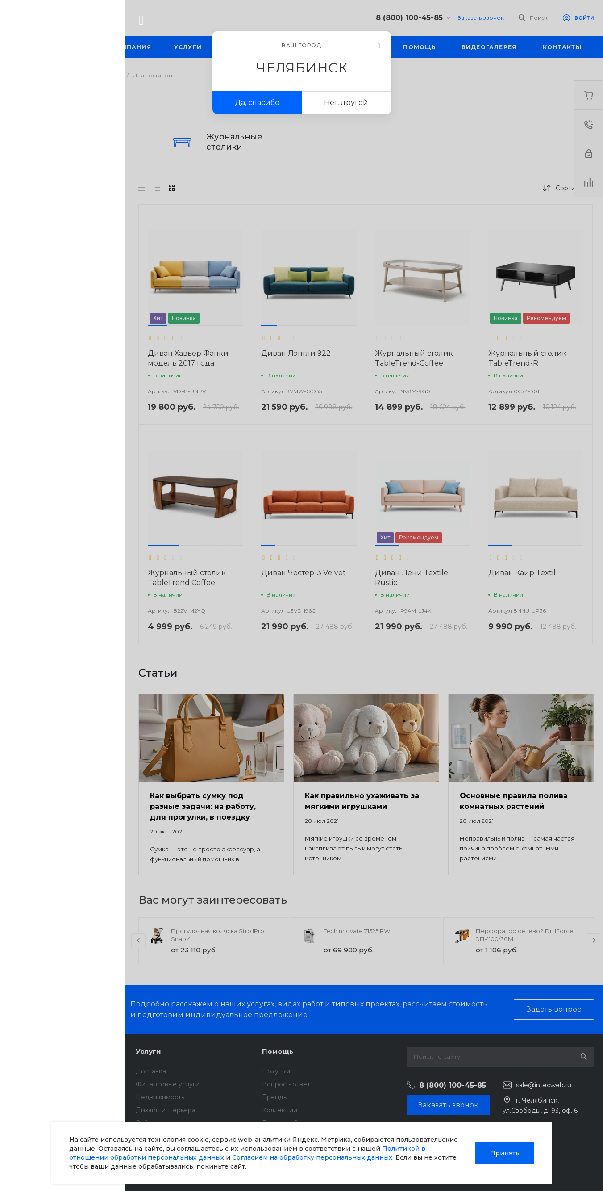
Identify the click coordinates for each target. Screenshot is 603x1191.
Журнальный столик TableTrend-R (527, 358)
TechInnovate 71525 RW (357, 930)
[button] (157, 325)
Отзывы (21, 1097)
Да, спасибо (257, 102)
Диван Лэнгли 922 (296, 353)
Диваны (77, 142)
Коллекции (279, 1110)
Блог (16, 1084)
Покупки (276, 1071)
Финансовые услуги (168, 1084)
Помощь (277, 1051)
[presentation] (138, 940)
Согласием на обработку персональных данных (312, 1157)
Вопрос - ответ (286, 1084)
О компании (31, 1051)
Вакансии (24, 1110)
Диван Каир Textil (522, 572)
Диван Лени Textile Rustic (411, 577)
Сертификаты (30, 1158)
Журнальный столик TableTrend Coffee (187, 577)
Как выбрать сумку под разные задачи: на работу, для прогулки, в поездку (203, 806)
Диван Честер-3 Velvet (303, 572)
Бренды (275, 1097)
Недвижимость (160, 1097)
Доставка (151, 1071)
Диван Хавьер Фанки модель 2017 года (188, 358)
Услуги (148, 1051)
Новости (23, 1071)
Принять (505, 1153)
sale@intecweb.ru (543, 1085)
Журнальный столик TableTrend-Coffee (414, 358)
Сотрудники (28, 1123)
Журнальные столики (234, 142)
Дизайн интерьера (165, 1110)
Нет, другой (346, 102)
